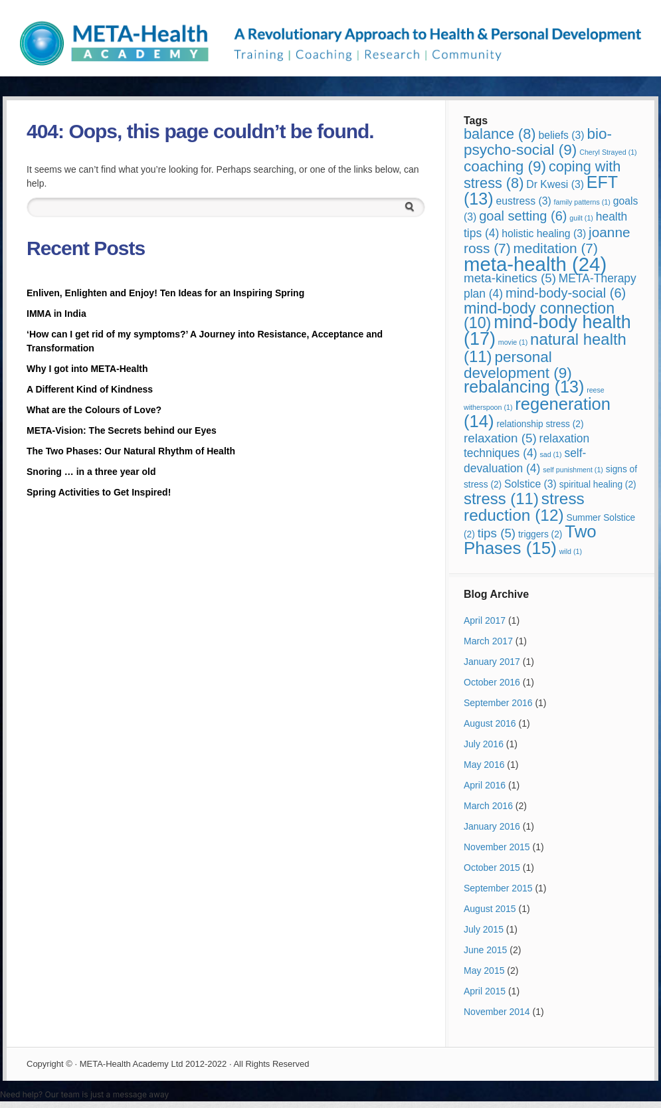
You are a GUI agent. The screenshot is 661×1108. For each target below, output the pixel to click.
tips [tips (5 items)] (497, 533)
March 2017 (488, 641)
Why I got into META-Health (87, 368)
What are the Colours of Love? (94, 410)
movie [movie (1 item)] (512, 342)
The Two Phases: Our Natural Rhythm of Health (131, 451)
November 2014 (497, 1011)
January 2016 (492, 826)
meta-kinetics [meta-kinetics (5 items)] (510, 278)
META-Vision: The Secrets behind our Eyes (122, 430)
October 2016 (492, 682)
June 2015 (485, 950)
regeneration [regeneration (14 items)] (537, 412)
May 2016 (484, 764)
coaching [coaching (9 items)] (505, 166)
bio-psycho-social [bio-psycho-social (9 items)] (538, 142)
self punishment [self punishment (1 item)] (573, 470)
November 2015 (497, 847)
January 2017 (492, 661)
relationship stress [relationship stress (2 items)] (539, 424)
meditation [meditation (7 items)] (556, 248)
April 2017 (485, 620)
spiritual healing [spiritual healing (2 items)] (597, 485)
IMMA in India (56, 313)
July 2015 (484, 929)
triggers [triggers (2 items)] (540, 534)
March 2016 (488, 805)
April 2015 (485, 991)
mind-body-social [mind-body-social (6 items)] (566, 293)
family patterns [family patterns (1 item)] (582, 202)
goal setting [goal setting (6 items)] (523, 216)
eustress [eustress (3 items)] (523, 201)
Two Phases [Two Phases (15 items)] (530, 539)
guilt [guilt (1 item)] (581, 218)
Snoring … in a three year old (91, 471)
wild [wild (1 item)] (570, 551)
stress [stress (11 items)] (501, 499)
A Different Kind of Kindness (90, 389)
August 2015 (490, 908)
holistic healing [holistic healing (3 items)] (544, 233)
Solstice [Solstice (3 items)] (530, 484)
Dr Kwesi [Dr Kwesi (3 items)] (555, 184)
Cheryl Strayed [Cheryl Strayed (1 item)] (607, 152)
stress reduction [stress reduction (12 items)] (524, 507)
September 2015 (498, 888)
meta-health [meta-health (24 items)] (535, 264)
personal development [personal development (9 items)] (518, 365)
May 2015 (484, 970)
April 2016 (485, 785)
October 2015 (492, 867)
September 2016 (498, 702)
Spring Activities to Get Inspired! (100, 492)
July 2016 (484, 744)
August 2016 (490, 723)
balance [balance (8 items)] (500, 134)
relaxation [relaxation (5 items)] (500, 438)
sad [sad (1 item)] (550, 454)
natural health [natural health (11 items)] (545, 347)
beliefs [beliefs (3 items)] (561, 135)
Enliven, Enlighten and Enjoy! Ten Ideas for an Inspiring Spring (165, 293)
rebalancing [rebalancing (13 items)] (524, 386)
